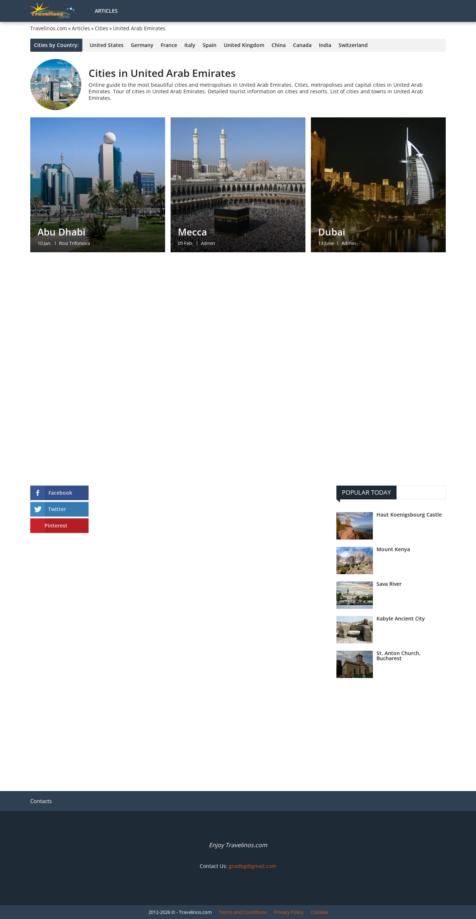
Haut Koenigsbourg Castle (409, 514)
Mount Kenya (393, 549)
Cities (101, 28)
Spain (209, 45)
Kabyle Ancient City (400, 618)
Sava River (389, 584)
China (279, 45)
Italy (189, 45)
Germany (142, 45)
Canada (302, 45)
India (325, 45)
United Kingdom (244, 45)
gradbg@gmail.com (252, 865)
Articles (106, 10)
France (169, 45)
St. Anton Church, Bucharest (398, 656)
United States (107, 45)
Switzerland (353, 45)
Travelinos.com (48, 28)
